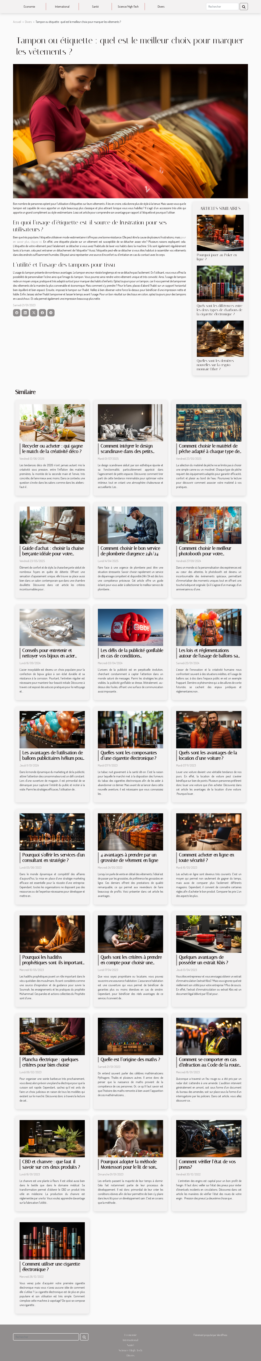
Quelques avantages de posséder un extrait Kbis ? (203, 960)
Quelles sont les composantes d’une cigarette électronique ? (129, 755)
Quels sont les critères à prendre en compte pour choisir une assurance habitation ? (131, 963)
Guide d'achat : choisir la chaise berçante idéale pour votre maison (53, 554)
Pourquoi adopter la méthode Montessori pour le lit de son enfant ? (128, 1167)
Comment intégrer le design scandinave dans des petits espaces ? (127, 451)
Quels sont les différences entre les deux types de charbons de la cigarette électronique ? (219, 310)
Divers (161, 6)
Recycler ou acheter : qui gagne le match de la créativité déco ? (52, 448)
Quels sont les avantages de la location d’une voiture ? (208, 755)
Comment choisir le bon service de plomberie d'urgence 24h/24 (130, 551)
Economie (29, 6)
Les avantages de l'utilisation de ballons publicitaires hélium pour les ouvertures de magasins (53, 758)
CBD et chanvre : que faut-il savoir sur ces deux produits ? (51, 1164)
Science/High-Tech (128, 6)
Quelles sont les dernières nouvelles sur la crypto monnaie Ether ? (215, 365)
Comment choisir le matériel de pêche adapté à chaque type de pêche (209, 451)
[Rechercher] (222, 6)
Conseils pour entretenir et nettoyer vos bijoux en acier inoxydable (48, 656)
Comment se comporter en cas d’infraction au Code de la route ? (209, 1065)
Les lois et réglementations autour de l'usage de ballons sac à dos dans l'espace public (209, 656)
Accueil (17, 22)
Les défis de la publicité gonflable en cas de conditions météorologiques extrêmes (132, 656)
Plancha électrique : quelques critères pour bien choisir (50, 1062)
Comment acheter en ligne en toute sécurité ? (206, 857)
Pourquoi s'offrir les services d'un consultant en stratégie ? (53, 857)
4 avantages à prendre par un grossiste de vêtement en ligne (129, 857)
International (62, 6)
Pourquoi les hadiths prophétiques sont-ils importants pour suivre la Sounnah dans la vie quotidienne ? (53, 965)
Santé (95, 6)
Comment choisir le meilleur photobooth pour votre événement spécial (205, 554)
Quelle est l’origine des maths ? (130, 1059)
